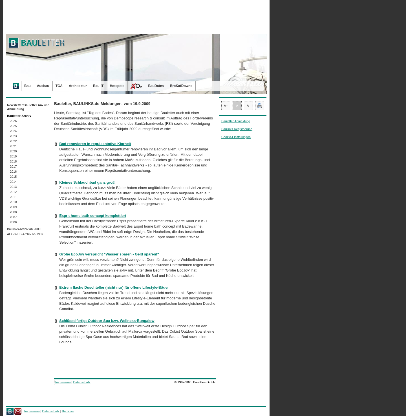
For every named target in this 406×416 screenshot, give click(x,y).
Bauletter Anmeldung (235, 121)
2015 (13, 176)
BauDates (156, 86)
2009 (13, 207)
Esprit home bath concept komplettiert (92, 215)
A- (248, 105)
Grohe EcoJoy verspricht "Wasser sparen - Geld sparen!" (109, 254)
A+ (226, 105)
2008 (13, 212)
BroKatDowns (181, 86)
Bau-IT (98, 86)
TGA (59, 86)
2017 (13, 166)
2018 (13, 161)
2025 (13, 126)
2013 (13, 186)
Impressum (62, 382)
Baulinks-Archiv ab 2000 (24, 229)
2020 (13, 151)
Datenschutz (81, 382)
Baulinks (68, 411)
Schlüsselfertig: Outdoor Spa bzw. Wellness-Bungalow (106, 321)
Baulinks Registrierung (236, 129)
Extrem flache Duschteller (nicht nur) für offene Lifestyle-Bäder (114, 287)
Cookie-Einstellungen (236, 137)
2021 (13, 146)
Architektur (78, 86)
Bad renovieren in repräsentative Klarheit (95, 144)
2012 (13, 191)
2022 (13, 141)
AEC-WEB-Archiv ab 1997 (25, 234)
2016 (13, 171)
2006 (13, 222)
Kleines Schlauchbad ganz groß (86, 182)
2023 (13, 136)
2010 (13, 202)
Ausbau (43, 86)
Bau (27, 86)
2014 (13, 181)
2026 (13, 121)
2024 (13, 131)
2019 (13, 156)
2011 (13, 197)
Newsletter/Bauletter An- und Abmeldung (28, 107)
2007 (13, 217)
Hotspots (117, 86)
